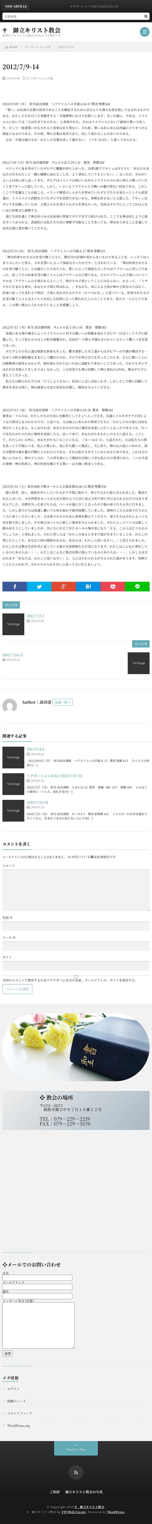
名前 (7, 917)
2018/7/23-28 (37, 802)
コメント (8, 865)
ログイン (13, 1388)
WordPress (116, 1512)
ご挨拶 (55, 1491)
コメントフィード (19, 1413)
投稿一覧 (61, 702)
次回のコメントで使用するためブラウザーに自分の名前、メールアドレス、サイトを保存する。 (70, 980)
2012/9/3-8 (35, 749)
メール (9, 937)
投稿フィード (16, 1401)
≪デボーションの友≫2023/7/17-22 (54, 775)
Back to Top (76, 1449)
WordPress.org (18, 1425)
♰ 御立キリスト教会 (31, 30)
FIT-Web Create (74, 1512)
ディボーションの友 (40, 78)
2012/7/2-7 (35, 615)
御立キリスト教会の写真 (84, 1491)
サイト (7, 957)
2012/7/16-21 (12, 654)
